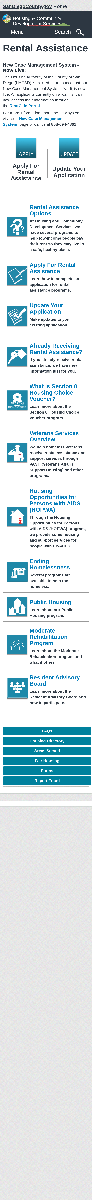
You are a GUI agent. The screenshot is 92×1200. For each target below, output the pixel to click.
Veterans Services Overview (54, 436)
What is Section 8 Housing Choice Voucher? (53, 392)
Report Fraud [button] (47, 780)
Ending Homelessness (50, 564)
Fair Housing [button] (47, 761)
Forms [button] (47, 770)
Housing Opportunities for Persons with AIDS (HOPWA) (55, 500)
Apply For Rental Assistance (53, 268)
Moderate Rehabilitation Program (49, 636)
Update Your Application (46, 308)
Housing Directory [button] (47, 741)
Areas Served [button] (47, 751)
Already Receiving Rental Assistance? (56, 349)
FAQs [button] (47, 731)
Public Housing (50, 602)
